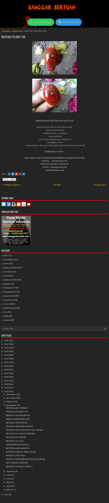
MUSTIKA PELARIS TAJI (13, 36)
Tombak (6, 320)
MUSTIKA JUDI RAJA (15, 455)
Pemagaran (8, 288)
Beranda (6, 31)
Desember (11, 394)
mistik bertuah (9, 280)
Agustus (10, 471)
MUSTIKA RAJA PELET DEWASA (20, 434)
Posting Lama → (100, 185)
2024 (6, 348)
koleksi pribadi (10, 268)
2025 (6, 344)
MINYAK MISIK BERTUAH (18, 419)
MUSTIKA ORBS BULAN (16, 423)
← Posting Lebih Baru (11, 185)
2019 (6, 366)
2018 (6, 370)
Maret (9, 490)
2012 (6, 392)
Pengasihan (8, 292)
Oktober (10, 402)
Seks (5, 312)
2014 (6, 384)
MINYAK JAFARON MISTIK (18, 415)
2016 (6, 377)
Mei (8, 482)
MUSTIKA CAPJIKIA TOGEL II (19, 466)
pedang (6, 284)
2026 (6, 340)
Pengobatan (8, 300)
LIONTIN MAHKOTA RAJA (17, 445)
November (11, 398)
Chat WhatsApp (40, 22)
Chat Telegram (69, 22)
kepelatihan (8, 260)
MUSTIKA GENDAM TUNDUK (19, 426)
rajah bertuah (9, 308)
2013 (6, 388)
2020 (6, 362)
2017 (6, 373)
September (11, 405)
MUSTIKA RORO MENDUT (18, 448)
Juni (8, 479)
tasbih (6, 316)
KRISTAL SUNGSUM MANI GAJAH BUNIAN (25, 459)
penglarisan (17, 31)
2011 (6, 495)
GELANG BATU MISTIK (16, 437)
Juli (8, 475)
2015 (6, 381)
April (8, 486)
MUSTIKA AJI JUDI (15, 441)
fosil (5, 255)
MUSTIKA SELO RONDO (17, 408)
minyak (6, 276)
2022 (6, 355)
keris (5, 264)
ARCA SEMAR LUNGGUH (17, 463)
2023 (6, 351)
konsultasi (7, 272)
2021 (6, 359)
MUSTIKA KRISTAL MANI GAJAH (21, 452)
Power (6, 304)
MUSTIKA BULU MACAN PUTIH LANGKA (24, 430)
